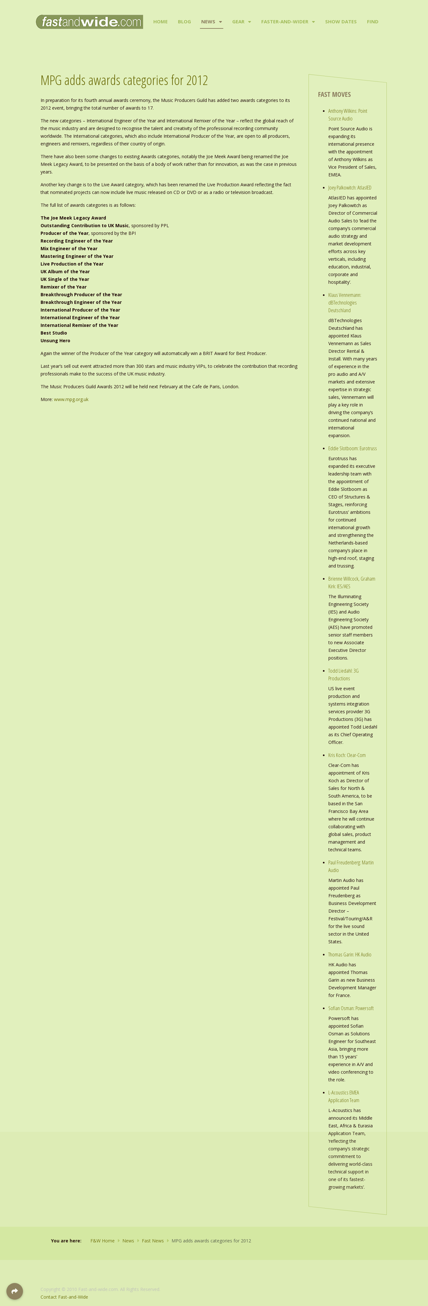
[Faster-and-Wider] (313, 22)
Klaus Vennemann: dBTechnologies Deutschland (344, 302)
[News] (220, 22)
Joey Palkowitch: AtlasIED (349, 187)
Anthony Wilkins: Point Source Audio (347, 114)
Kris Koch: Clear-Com (347, 755)
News (208, 21)
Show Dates (341, 21)
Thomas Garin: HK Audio (349, 954)
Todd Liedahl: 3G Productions (343, 674)
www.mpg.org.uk (71, 399)
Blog (184, 21)
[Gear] (249, 22)
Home (160, 21)
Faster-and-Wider (284, 21)
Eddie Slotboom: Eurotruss (352, 448)
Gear (238, 21)
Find (372, 21)
